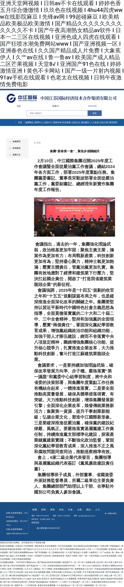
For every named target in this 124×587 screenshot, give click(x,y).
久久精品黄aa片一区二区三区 (70, 585)
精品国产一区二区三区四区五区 (46, 575)
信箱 (19, 106)
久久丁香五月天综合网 (13, 572)
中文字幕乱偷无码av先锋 (94, 572)
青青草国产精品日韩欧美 (89, 579)
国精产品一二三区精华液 (26, 585)
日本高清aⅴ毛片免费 (72, 572)
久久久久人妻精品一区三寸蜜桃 (38, 569)
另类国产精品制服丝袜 (38, 582)
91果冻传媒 (56, 572)
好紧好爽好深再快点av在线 (104, 582)
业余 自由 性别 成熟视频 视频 (37, 572)
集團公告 (14, 155)
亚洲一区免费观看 (15, 569)
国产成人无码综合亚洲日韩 (15, 582)
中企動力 (43, 519)
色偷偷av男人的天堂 (94, 562)
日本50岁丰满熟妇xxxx (26, 562)
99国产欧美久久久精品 (21, 579)
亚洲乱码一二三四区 (58, 582)
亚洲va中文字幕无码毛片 (72, 575)
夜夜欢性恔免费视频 (47, 585)
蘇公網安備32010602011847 (48, 528)
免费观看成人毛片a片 (84, 569)
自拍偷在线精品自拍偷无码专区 (61, 566)
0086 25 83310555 (42, 516)
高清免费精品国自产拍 (63, 569)
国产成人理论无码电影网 (14, 566)
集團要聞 (14, 141)
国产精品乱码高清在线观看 (49, 562)
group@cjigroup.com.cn (87, 516)
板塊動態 (14, 148)
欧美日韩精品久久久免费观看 (64, 579)
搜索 (95, 113)
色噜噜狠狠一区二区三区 (95, 585)
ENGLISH (92, 106)
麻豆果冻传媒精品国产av (20, 575)
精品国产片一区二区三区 (73, 562)
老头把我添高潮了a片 (94, 575)
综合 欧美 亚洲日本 (41, 579)
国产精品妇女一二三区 (36, 566)
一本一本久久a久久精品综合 (89, 566)
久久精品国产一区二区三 (80, 582)
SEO (53, 519)
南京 (48, 519)
